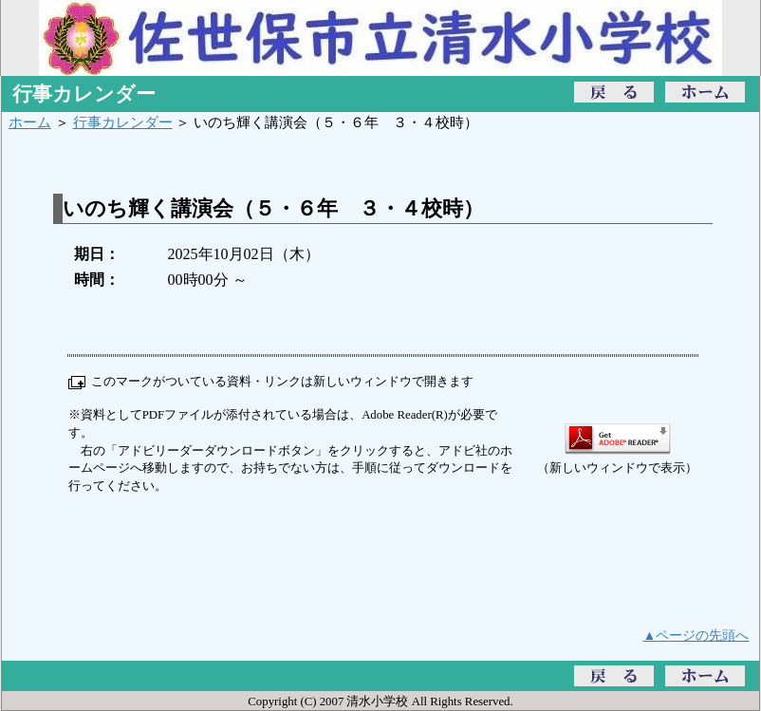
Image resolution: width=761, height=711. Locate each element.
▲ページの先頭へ (696, 635)
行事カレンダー (123, 122)
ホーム (30, 122)
